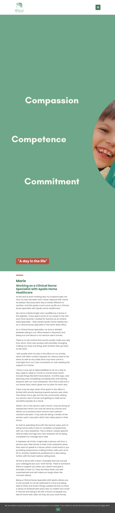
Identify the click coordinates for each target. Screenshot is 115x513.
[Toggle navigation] (98, 7)
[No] (112, 508)
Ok (58, 509)
